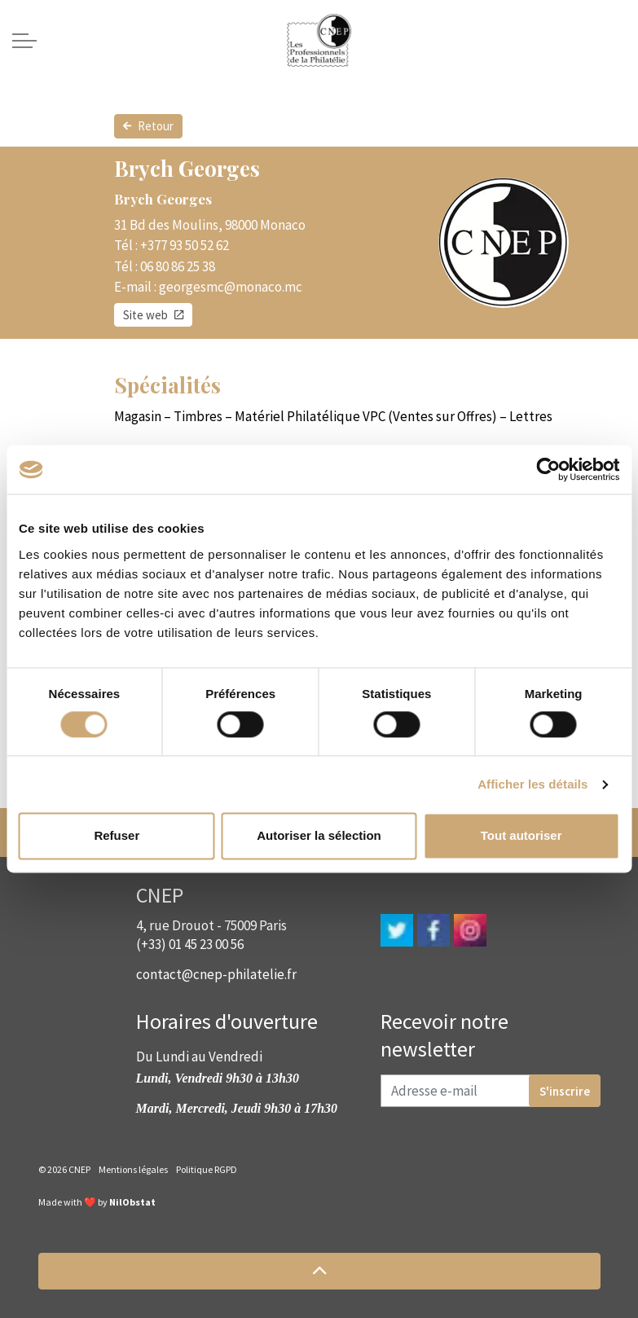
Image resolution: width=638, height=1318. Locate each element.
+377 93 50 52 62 (184, 245)
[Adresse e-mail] (491, 1090)
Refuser (116, 836)
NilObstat (132, 1202)
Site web (153, 315)
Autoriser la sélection (319, 836)
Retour (148, 126)
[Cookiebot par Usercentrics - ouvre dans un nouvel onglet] (548, 469)
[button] (319, 1271)
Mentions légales (133, 1169)
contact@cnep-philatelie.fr (216, 974)
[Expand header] (24, 40)
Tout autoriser (521, 836)
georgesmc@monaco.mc (230, 287)
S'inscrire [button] (565, 1090)
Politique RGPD (206, 1169)
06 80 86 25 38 (177, 266)
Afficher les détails (532, 784)
